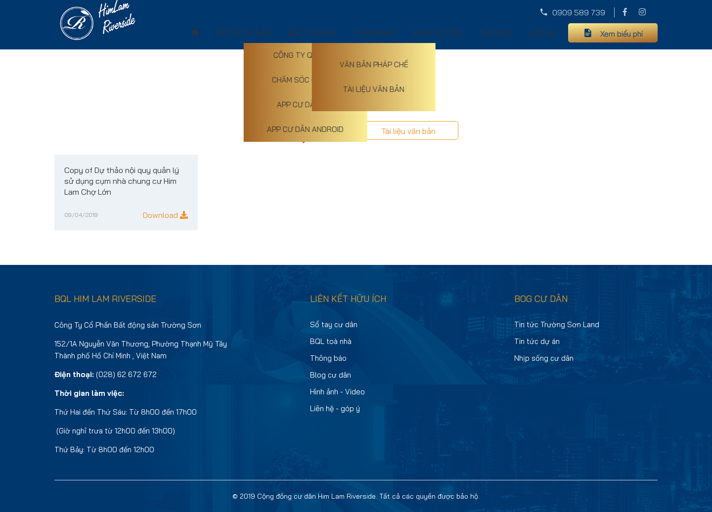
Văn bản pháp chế (303, 130)
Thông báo (375, 33)
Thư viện (495, 33)
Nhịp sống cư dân (544, 358)
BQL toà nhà (312, 33)
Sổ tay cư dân (243, 33)
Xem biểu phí (621, 34)
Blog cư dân (437, 33)
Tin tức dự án (537, 341)
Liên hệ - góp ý (335, 408)
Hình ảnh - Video (337, 391)
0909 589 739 (578, 12)
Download (165, 215)
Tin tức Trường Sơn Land (556, 324)
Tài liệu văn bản (408, 131)
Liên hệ (543, 33)
